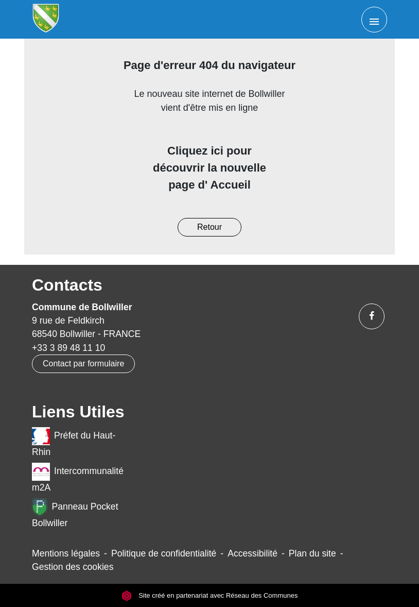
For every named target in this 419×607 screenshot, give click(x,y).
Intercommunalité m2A (78, 478)
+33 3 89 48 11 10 (68, 348)
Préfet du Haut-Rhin (73, 442)
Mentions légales (66, 553)
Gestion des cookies (72, 567)
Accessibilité (252, 553)
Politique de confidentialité (163, 553)
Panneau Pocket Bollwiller (75, 513)
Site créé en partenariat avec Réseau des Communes (209, 595)
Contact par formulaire (83, 363)
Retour (209, 227)
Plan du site (312, 553)
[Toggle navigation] (374, 19)
